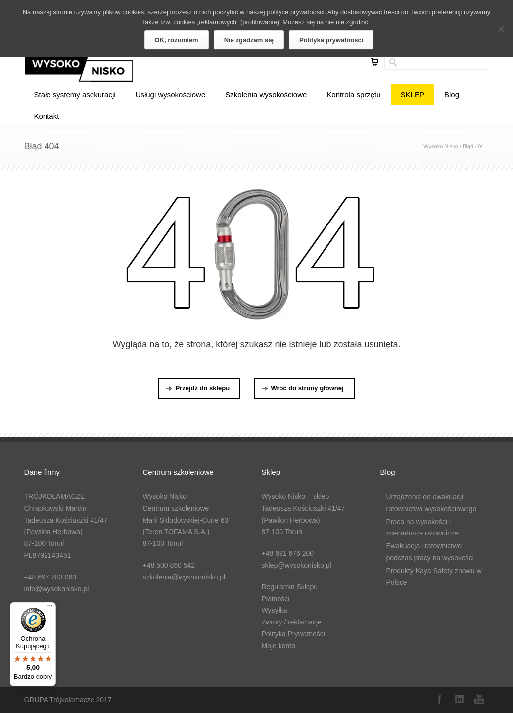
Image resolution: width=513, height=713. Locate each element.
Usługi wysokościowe (171, 94)
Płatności (276, 599)
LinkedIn (459, 699)
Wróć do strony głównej (302, 388)
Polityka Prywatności (293, 634)
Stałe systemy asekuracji (75, 94)
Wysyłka (274, 610)
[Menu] (50, 608)
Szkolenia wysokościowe (266, 94)
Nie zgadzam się (249, 40)
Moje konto (278, 646)
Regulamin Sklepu (290, 587)
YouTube (479, 699)
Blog (451, 94)
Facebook (440, 699)
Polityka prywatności (331, 40)
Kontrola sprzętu (353, 94)
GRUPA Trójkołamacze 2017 (68, 700)
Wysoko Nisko (440, 146)
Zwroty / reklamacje (292, 622)
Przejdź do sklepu (198, 388)
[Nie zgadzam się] (501, 29)
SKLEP (412, 94)
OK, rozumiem (176, 40)
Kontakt (46, 116)
